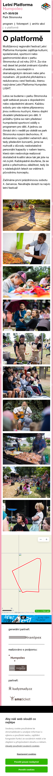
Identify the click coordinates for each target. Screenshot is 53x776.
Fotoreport (22, 24)
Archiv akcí (38, 24)
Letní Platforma (18, 7)
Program (8, 24)
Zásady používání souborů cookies (22, 745)
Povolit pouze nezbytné (26, 761)
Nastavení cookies (26, 754)
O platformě (11, 28)
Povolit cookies (26, 769)
